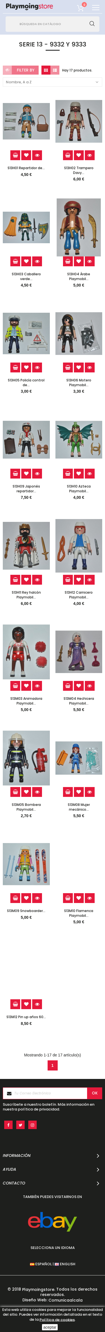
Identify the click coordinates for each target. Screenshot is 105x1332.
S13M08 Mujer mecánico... (79, 807)
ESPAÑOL (41, 1264)
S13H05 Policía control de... (26, 382)
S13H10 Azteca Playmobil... (79, 488)
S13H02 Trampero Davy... (79, 170)
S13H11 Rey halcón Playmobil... (26, 594)
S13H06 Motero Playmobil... (78, 382)
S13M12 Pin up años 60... (26, 1017)
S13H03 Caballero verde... (26, 276)
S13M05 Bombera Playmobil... (26, 807)
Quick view (37, 155)
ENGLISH (65, 1264)
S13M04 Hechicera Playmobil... (79, 700)
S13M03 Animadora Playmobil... (26, 700)
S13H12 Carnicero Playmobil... (79, 594)
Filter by (25, 70)
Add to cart (15, 155)
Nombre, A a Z (52, 82)
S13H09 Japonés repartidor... (26, 488)
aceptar (50, 1327)
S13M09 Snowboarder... (26, 911)
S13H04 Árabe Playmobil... (78, 276)
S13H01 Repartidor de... (26, 168)
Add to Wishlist (26, 155)
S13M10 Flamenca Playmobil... (78, 913)
